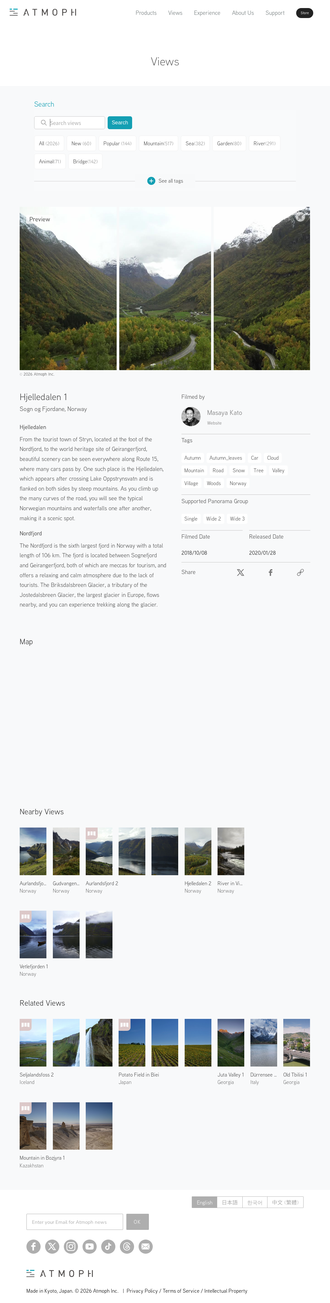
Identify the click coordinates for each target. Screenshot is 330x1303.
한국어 (250, 1197)
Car (254, 452)
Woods (214, 478)
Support (256, 12)
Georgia (226, 1077)
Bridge (86, 158)
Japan (125, 1077)
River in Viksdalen (231, 878)
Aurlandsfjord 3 (33, 878)
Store (293, 13)
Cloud (273, 452)
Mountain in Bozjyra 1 (42, 1152)
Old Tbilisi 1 (295, 1069)
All (50, 142)
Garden (232, 142)
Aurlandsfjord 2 (102, 878)
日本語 (222, 1197)
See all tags (165, 176)
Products (127, 12)
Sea (198, 142)
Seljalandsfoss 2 (37, 1069)
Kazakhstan (32, 1160)
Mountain (161, 142)
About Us (225, 12)
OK (137, 1216)
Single (191, 513)
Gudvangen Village (66, 878)
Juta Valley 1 (231, 1069)
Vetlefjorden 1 (34, 961)
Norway (77, 403)
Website (214, 418)
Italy (254, 1077)
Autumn (192, 452)
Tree (259, 465)
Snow (239, 465)
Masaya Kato (224, 407)
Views (157, 12)
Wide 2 (213, 513)
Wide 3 (237, 513)
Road (218, 465)
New (84, 142)
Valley (278, 465)
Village (191, 478)
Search (120, 122)
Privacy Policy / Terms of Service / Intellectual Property (187, 1285)
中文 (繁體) (283, 1197)
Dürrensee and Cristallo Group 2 (263, 1069)
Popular (120, 142)
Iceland (27, 1077)
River (267, 142)
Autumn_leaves (225, 452)
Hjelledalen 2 (198, 878)
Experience (189, 12)
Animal (50, 158)
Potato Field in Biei (139, 1069)
